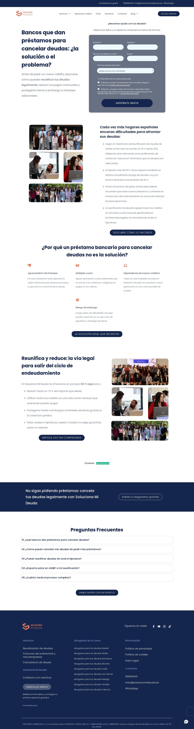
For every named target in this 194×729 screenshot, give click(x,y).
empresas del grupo (130, 93)
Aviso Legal (132, 660)
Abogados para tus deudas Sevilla (91, 653)
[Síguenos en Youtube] (159, 626)
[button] (186, 722)
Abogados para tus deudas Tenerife (91, 684)
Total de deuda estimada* (108, 65)
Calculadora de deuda (37, 662)
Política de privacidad (138, 648)
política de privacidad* (120, 85)
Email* (130, 54)
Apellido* (131, 42)
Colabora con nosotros (37, 677)
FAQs (98, 13)
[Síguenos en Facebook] (153, 626)
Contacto (122, 13)
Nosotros (109, 13)
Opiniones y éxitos (83, 13)
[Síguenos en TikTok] (169, 626)
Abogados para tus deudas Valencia (92, 689)
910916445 (128, 3)
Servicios (64, 13)
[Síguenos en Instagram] (164, 626)
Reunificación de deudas (38, 648)
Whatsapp (168, 3)
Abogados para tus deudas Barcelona (93, 658)
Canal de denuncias (30, 705)
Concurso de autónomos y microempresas (39, 655)
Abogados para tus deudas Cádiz (90, 668)
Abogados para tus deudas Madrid (91, 648)
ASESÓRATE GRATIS (127, 103)
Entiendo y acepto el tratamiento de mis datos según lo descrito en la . (123, 83)
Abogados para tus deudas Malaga (91, 679)
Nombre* (97, 42)
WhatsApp (131, 688)
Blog (134, 13)
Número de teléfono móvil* (105, 54)
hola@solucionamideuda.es (148, 3)
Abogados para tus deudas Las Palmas (93, 674)
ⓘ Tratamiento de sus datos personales (114, 79)
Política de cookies (136, 654)
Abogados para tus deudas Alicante (92, 663)
